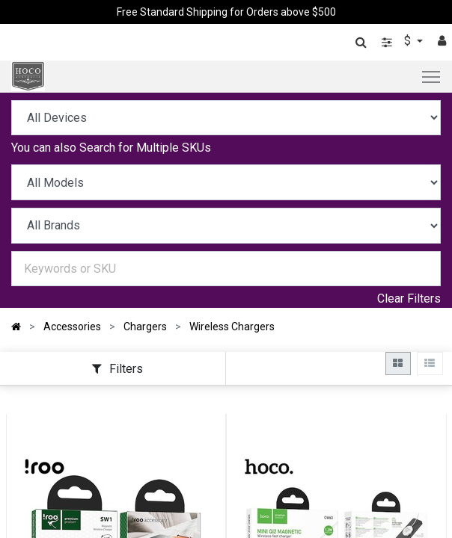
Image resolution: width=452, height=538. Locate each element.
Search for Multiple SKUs (145, 147)
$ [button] (409, 41)
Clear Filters (409, 298)
